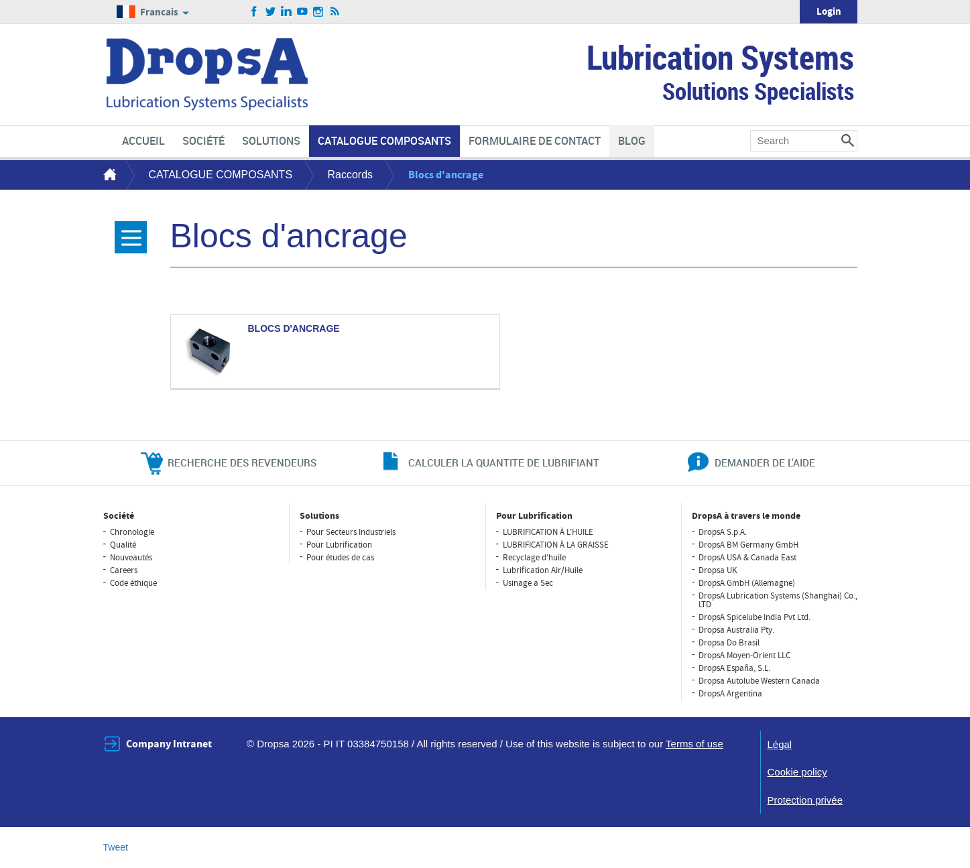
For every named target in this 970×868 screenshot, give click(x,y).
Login (828, 12)
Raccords (350, 174)
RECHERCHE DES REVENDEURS (242, 462)
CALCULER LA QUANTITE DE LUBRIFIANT (503, 462)
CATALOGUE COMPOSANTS (221, 174)
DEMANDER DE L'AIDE (765, 462)
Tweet (115, 847)
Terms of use (694, 743)
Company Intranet (169, 744)
